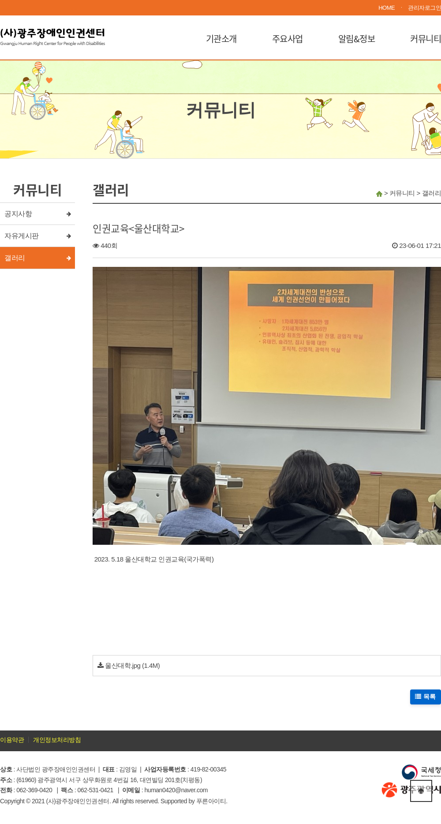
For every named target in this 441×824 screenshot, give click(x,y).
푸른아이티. (212, 801)
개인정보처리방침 (57, 740)
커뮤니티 (425, 38)
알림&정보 (356, 38)
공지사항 (18, 213)
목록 (425, 696)
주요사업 (287, 38)
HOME (386, 7)
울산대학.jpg (122, 665)
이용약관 (12, 740)
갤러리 (14, 258)
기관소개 (221, 38)
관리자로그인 (424, 7)
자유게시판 (21, 236)
